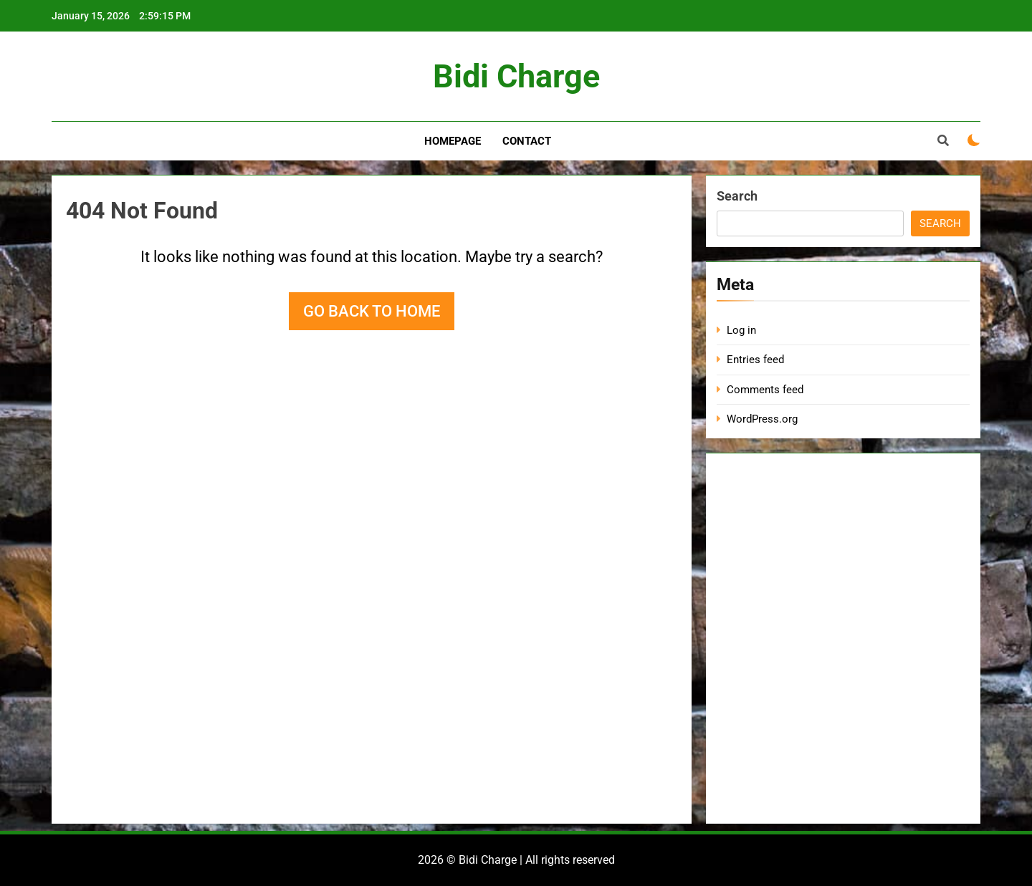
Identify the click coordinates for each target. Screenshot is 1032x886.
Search (737, 195)
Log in (741, 330)
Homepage (452, 141)
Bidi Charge (516, 76)
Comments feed (765, 389)
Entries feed (755, 359)
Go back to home (371, 311)
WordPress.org (762, 419)
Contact (526, 141)
